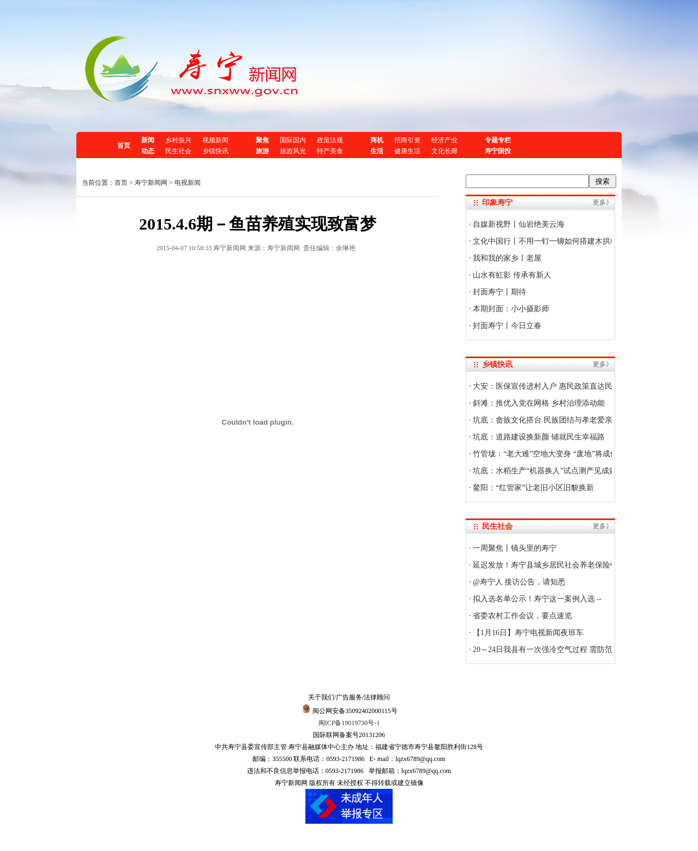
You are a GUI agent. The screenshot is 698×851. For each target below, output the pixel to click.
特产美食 (330, 151)
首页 (123, 145)
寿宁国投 (498, 151)
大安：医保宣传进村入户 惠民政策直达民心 (545, 386)
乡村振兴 (178, 140)
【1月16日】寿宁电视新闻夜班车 (527, 633)
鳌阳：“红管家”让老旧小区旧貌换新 (532, 488)
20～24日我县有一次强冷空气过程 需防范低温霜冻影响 (564, 649)
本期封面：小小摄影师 (510, 309)
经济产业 (444, 140)
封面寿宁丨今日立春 (506, 326)
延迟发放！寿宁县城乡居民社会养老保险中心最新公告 (564, 565)
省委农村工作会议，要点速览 (522, 616)
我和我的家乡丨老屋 (506, 258)
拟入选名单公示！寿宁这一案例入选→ (537, 599)
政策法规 (330, 140)
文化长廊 (444, 151)
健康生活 (407, 151)
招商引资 (407, 140)
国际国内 (293, 140)
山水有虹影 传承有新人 (511, 275)
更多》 (602, 202)
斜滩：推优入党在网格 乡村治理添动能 (538, 403)
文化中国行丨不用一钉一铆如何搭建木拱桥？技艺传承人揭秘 (575, 241)
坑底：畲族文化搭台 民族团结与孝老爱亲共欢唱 (553, 420)
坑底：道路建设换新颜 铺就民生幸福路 (538, 437)
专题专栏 (498, 140)
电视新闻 (187, 182)
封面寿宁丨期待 (499, 292)
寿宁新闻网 (151, 182)
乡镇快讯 (215, 151)
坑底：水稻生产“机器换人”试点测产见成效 (544, 471)
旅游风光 (293, 151)
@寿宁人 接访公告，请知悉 (518, 582)
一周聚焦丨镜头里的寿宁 (514, 548)
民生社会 (178, 151)
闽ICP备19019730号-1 (349, 723)
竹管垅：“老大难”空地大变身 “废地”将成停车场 (552, 454)
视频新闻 (215, 140)
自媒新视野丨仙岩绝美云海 (518, 224)
